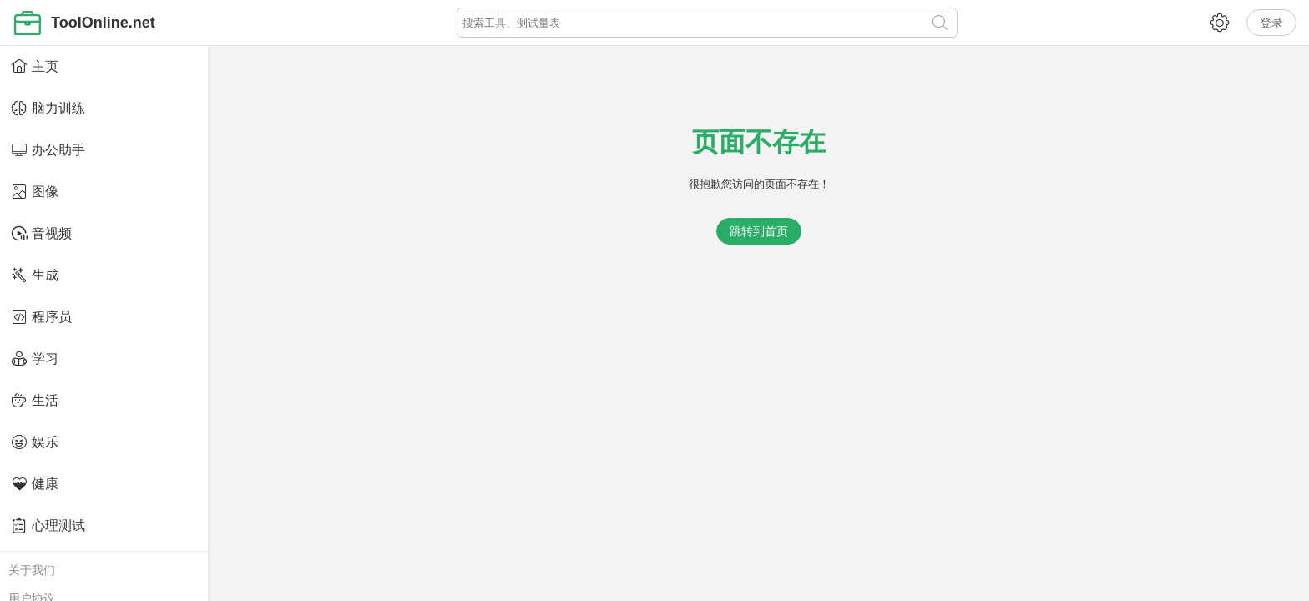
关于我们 (31, 570)
